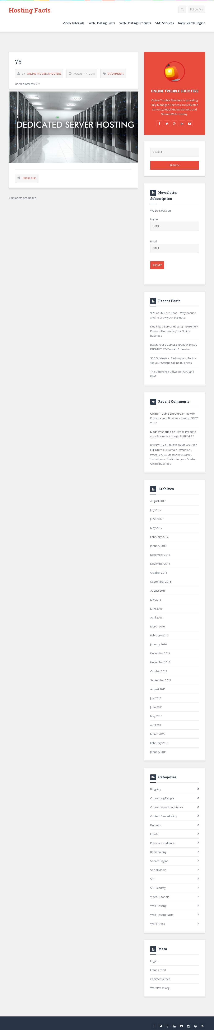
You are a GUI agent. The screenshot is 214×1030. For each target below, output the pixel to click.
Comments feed (160, 979)
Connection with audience (166, 807)
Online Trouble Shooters (44, 74)
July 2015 (155, 698)
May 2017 (156, 528)
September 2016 (160, 581)
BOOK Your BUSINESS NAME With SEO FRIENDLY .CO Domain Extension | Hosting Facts (173, 449)
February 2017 (159, 537)
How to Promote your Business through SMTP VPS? (174, 418)
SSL (152, 879)
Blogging (155, 789)
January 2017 (158, 546)
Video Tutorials (73, 23)
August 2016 (158, 590)
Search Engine (159, 861)
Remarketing (158, 852)
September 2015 (160, 680)
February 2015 (159, 743)
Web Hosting (158, 906)
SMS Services (164, 23)
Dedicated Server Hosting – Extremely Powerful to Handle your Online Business (174, 331)
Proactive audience (162, 843)
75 (18, 62)
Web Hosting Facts (101, 23)
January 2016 (158, 644)
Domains (156, 825)
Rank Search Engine (191, 23)
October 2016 (158, 573)
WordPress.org (159, 988)
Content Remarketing (163, 816)
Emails (154, 834)
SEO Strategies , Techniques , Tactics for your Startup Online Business (173, 459)
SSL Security (158, 888)
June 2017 (156, 519)
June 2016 (156, 608)
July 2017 (155, 510)
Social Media (158, 870)
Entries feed (158, 970)
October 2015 (158, 671)
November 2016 (160, 564)
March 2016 (157, 626)
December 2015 (160, 653)
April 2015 (156, 725)
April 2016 (156, 617)
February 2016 (159, 635)
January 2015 (158, 752)
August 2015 (158, 689)
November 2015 (160, 662)
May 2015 (156, 716)
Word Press (157, 924)
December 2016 (160, 555)
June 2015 (156, 707)
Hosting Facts (30, 10)
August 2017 (158, 501)
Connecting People (162, 798)
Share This (29, 178)
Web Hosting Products (135, 23)
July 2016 (155, 599)
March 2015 (157, 734)
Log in (154, 961)
